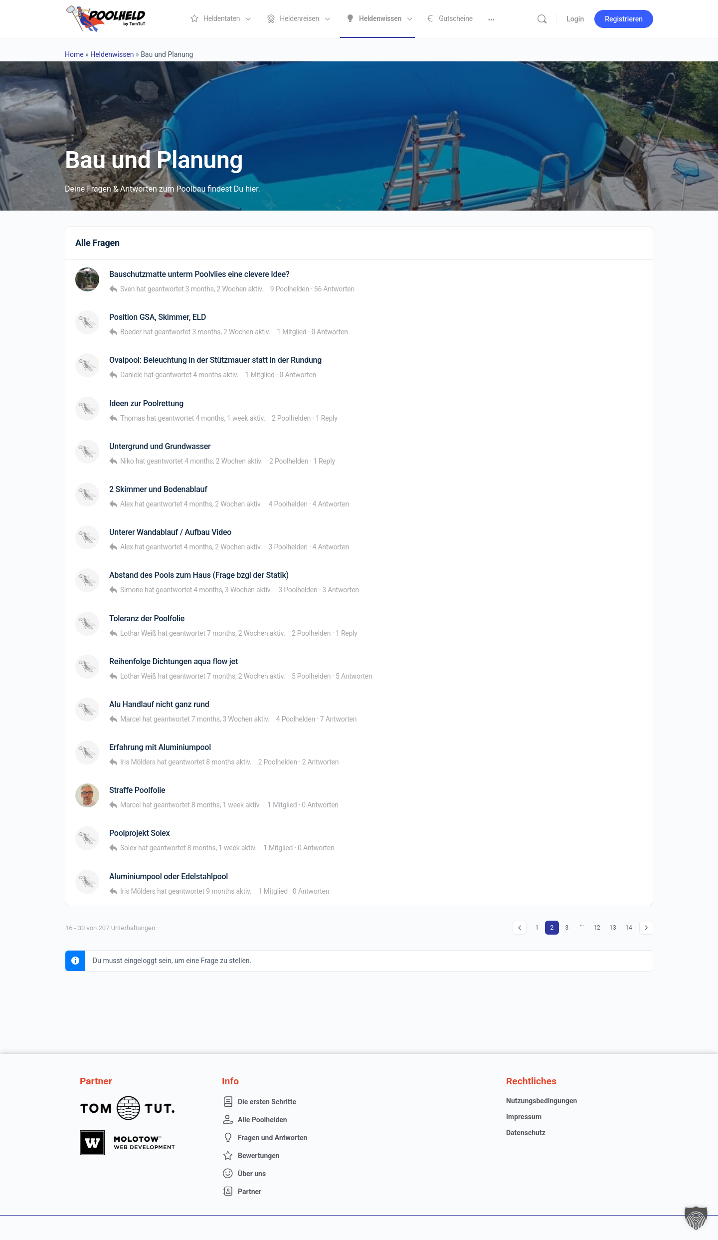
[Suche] (542, 19)
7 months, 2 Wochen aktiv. (246, 633)
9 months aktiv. (228, 891)
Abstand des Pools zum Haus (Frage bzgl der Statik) (199, 575)
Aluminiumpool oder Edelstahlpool (168, 876)
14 (628, 927)
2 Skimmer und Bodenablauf (158, 489)
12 (596, 927)
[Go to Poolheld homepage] (115, 18)
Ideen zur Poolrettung (146, 403)
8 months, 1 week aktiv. (226, 805)
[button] (696, 1218)
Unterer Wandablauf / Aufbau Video (170, 532)
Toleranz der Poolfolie (146, 618)
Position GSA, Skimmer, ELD (157, 317)
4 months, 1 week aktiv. (230, 418)
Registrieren (624, 19)
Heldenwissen (112, 54)
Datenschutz (525, 1133)
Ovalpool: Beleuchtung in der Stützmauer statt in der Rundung (215, 360)
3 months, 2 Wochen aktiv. (224, 289)
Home (74, 54)
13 (612, 927)
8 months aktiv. (228, 762)
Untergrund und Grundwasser (159, 446)
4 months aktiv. (215, 375)
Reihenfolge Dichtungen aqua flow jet (173, 661)
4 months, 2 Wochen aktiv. (223, 461)
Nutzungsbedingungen (541, 1101)
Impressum (523, 1117)
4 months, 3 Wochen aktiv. (232, 590)
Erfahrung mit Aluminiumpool (160, 747)
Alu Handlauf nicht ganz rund (159, 704)
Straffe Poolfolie (137, 790)
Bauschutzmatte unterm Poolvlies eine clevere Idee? (199, 274)
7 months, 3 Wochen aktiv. (230, 719)
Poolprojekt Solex (139, 833)
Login (575, 19)
